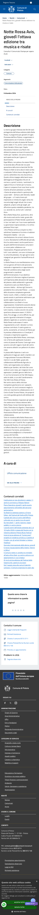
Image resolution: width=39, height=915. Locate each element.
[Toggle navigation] (4, 9)
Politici (7, 726)
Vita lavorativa (10, 749)
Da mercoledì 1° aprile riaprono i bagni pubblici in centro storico (17, 523)
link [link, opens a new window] (8, 898)
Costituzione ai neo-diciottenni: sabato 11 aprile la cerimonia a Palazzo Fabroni (18, 501)
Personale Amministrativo (14, 729)
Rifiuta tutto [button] (19, 907)
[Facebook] (5, 703)
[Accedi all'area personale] (31, 2)
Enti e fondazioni (11, 722)
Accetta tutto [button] (19, 902)
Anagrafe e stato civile (13, 743)
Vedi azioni (9, 64)
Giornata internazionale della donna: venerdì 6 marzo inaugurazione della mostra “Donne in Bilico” (19, 547)
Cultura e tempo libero (13, 746)
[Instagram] (16, 703)
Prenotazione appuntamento (15, 860)
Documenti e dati (11, 732)
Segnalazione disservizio (13, 863)
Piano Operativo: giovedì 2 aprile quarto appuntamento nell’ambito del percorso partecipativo (18, 507)
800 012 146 (27, 851)
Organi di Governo (11, 712)
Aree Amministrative (12, 716)
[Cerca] (34, 9)
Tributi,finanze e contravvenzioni (16, 779)
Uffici (6, 719)
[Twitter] (10, 703)
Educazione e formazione (13, 773)
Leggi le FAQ (9, 867)
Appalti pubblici (10, 756)
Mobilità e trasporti (11, 763)
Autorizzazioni (10, 789)
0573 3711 (18, 848)
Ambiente (8, 783)
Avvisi (7, 806)
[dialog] (19, 897)
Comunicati (21, 18)
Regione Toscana (9, 2)
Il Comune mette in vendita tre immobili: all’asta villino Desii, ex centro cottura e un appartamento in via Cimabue (19, 555)
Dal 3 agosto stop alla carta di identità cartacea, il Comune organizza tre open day (19, 566)
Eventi (7, 819)
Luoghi (7, 816)
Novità (12, 18)
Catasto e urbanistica (12, 759)
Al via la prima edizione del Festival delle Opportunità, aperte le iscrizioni (18, 561)
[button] (19, 912)
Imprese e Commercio (12, 753)
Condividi (8, 60)
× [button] (36, 881)
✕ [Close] (36, 903)
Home (4, 18)
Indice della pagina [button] (13, 99)
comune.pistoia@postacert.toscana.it (18, 846)
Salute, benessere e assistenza (15, 786)
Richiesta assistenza (12, 870)
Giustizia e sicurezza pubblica (15, 776)
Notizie (7, 800)
